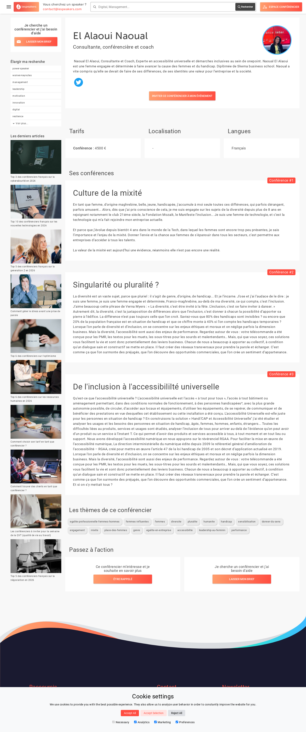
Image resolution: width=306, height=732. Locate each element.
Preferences (185, 722)
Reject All (176, 713)
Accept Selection (154, 713)
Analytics (142, 722)
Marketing (162, 722)
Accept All (130, 713)
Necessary (120, 722)
